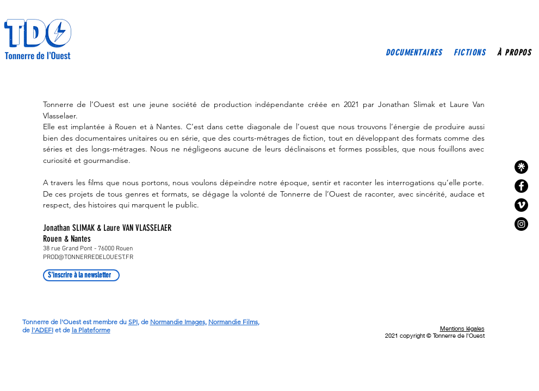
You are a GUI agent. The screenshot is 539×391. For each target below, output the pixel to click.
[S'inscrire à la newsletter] (81, 275)
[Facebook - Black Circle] (521, 186)
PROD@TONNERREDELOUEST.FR (88, 257)
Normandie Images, (178, 322)
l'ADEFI (42, 330)
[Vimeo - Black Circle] (521, 205)
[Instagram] (521, 224)
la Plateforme (91, 330)
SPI (133, 322)
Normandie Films (233, 322)
